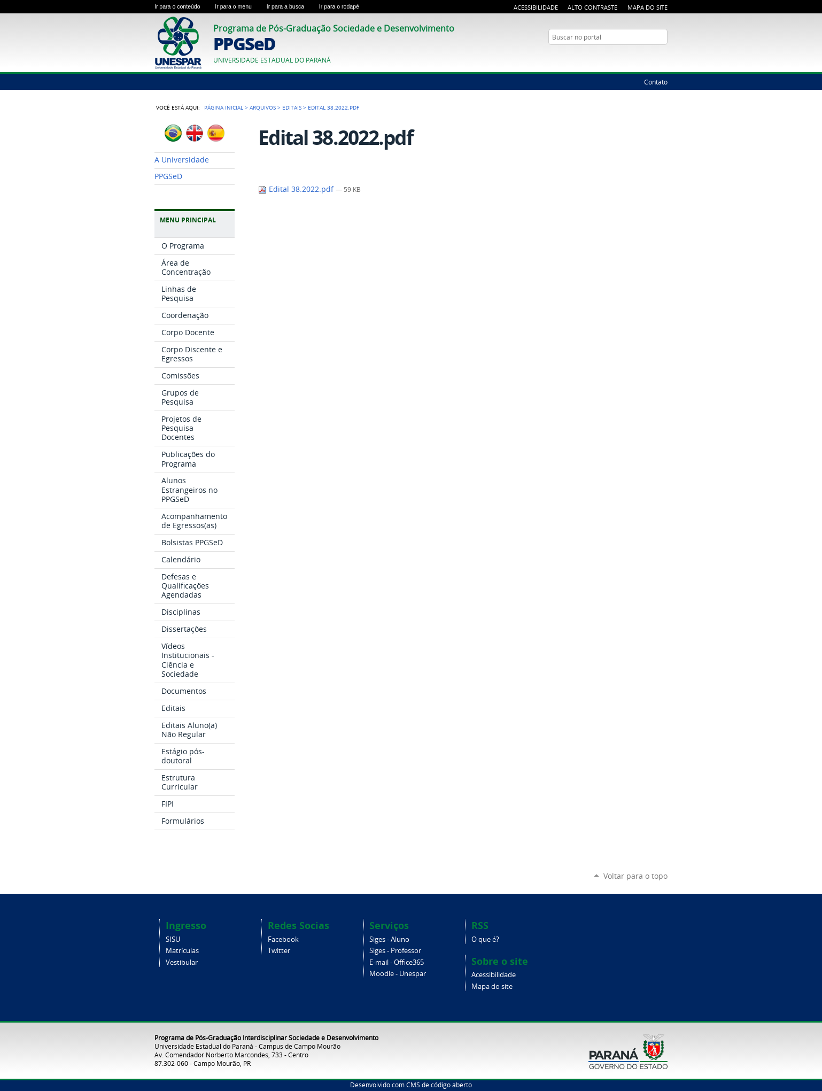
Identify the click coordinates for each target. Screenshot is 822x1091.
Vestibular (182, 962)
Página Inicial (223, 107)
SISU (173, 939)
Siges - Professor (395, 950)
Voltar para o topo (635, 876)
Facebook (283, 939)
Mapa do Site (647, 7)
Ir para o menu (238, 6)
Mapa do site (492, 986)
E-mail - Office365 (396, 962)
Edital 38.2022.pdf (297, 189)
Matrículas (182, 950)
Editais (291, 107)
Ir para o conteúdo (182, 6)
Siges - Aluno (389, 939)
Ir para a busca (291, 6)
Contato (656, 82)
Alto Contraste (592, 7)
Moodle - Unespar (397, 973)
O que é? (485, 939)
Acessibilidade (536, 7)
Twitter (279, 950)
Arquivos (263, 107)
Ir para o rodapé (343, 6)
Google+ (662, 57)
